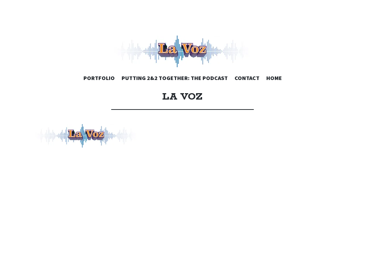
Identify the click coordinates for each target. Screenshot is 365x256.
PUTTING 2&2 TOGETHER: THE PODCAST (175, 77)
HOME (274, 77)
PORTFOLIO (99, 77)
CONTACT (247, 77)
